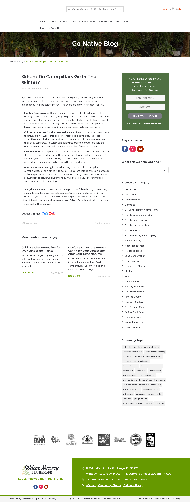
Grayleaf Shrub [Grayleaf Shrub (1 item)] (155, 371)
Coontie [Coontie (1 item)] (132, 347)
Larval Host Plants (135, 266)
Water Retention (134, 322)
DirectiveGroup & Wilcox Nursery (39, 498)
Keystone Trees (133, 251)
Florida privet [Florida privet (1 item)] (141, 371)
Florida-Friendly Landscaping (140, 235)
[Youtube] (50, 213)
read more (28, 272)
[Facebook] (43, 213)
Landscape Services (81, 21)
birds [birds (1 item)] (124, 347)
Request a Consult (49, 28)
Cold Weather (132, 199)
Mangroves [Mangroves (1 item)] (144, 385)
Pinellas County (133, 297)
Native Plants (132, 281)
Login (165, 9)
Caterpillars (131, 194)
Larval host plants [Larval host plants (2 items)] (130, 385)
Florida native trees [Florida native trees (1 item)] (130, 366)
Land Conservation (135, 256)
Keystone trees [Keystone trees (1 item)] (145, 380)
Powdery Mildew (134, 302)
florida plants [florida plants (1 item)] (128, 371)
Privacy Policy (146, 498)
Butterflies (130, 189)
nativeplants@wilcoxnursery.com (129, 479)
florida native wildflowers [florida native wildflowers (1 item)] (151, 366)
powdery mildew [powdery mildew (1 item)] (155, 394)
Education (104, 21)
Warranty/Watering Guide (103, 485)
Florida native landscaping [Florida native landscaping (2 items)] (133, 356)
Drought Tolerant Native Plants (141, 210)
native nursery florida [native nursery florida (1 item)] (131, 389)
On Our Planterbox (135, 291)
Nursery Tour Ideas (135, 286)
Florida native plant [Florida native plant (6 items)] (154, 356)
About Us (120, 21)
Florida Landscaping (136, 220)
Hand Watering (133, 240)
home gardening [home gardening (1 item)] (130, 380)
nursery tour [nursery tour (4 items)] (141, 394)
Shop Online (58, 21)
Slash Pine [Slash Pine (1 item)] (127, 399)
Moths (128, 271)
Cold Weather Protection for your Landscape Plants (41, 249)
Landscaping (132, 261)
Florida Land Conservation (139, 215)
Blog (21, 61)
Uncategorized (41, 88)
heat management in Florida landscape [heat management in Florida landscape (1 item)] (139, 375)
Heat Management (135, 246)
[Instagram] (53, 213)
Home (42, 21)
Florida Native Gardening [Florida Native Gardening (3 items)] (155, 352)
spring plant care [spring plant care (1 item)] (140, 399)
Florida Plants (132, 230)
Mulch (128, 276)
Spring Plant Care (134, 312)
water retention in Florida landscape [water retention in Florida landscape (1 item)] (137, 404)
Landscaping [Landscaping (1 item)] (159, 380)
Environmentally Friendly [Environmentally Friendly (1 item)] (148, 347)
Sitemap (176, 498)
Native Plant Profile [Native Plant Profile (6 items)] (150, 389)
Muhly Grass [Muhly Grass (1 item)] (156, 385)
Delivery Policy (133, 485)
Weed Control (132, 327)
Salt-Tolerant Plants (135, 307)
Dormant (130, 205)
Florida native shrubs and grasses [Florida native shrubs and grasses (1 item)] (136, 361)
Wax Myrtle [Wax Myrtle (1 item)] (159, 404)
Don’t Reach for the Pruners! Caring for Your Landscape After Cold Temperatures (88, 250)
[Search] (120, 9)
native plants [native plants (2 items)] (128, 394)
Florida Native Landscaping (139, 225)
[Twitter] (46, 213)
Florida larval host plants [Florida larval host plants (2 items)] (132, 352)
